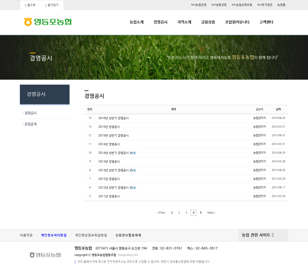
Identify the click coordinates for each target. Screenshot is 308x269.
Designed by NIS (128, 255)
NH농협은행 (198, 4)
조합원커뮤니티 (237, 22)
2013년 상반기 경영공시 (113, 170)
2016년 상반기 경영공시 (113, 118)
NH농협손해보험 (242, 4)
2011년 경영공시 (109, 196)
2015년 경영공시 (109, 127)
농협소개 (137, 22)
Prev (161, 212)
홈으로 (30, 5)
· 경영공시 (29, 113)
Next (211, 212)
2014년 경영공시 (109, 144)
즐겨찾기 (52, 5)
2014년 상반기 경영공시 (113, 153)
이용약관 (26, 235)
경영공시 (160, 22)
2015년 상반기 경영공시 (113, 135)
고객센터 (266, 22)
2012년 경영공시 (109, 179)
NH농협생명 (219, 4)
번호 (89, 109)
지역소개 (184, 22)
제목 (173, 109)
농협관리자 (259, 118)
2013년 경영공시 (109, 162)
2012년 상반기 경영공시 (113, 188)
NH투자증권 (264, 4)
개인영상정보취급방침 (91, 235)
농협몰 (281, 4)
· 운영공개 (29, 124)
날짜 (278, 109)
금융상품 (208, 22)
